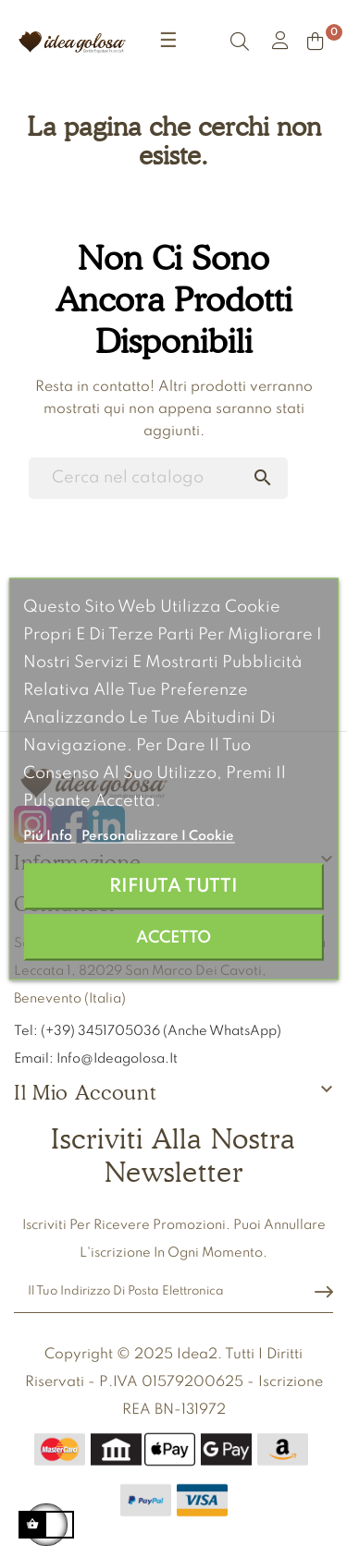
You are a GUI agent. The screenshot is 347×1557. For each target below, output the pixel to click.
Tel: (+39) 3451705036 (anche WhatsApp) (149, 1031)
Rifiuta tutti (173, 885)
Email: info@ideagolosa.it (96, 1058)
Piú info (49, 835)
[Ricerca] (158, 478)
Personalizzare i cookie (157, 835)
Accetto (173, 937)
